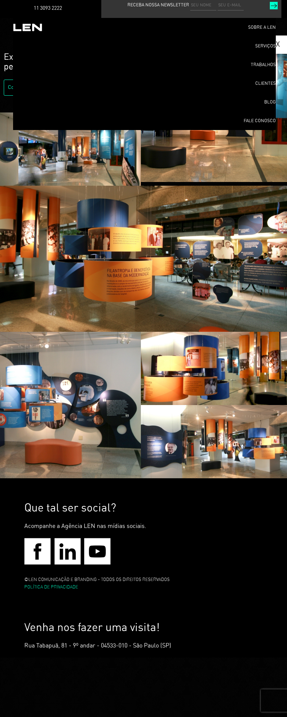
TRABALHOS (263, 64)
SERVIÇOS (265, 46)
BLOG (270, 102)
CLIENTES (265, 83)
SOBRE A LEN (262, 27)
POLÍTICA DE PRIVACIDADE (51, 587)
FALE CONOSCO (260, 120)
